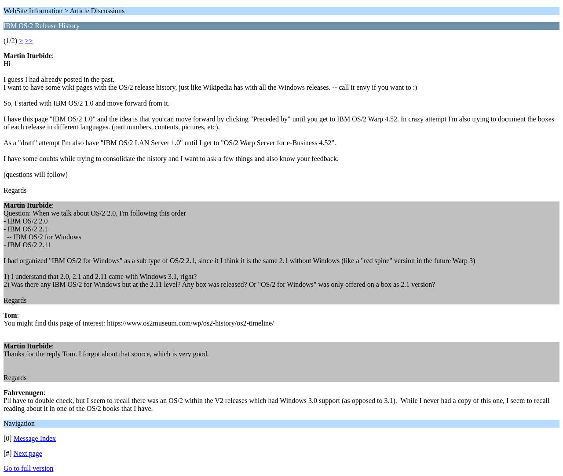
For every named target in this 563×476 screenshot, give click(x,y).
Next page (28, 453)
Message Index (35, 438)
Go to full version (28, 468)
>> (29, 40)
